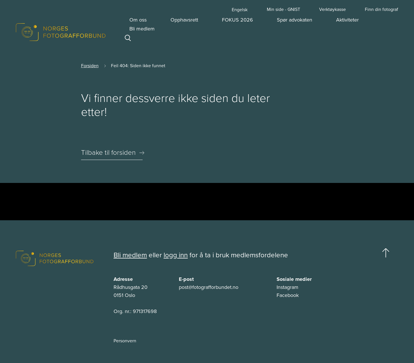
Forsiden (90, 65)
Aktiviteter (347, 20)
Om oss (138, 20)
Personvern (125, 340)
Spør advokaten (294, 20)
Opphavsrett (184, 20)
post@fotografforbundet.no (208, 287)
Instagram (287, 287)
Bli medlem (142, 28)
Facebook (288, 295)
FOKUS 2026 (237, 20)
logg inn (176, 255)
